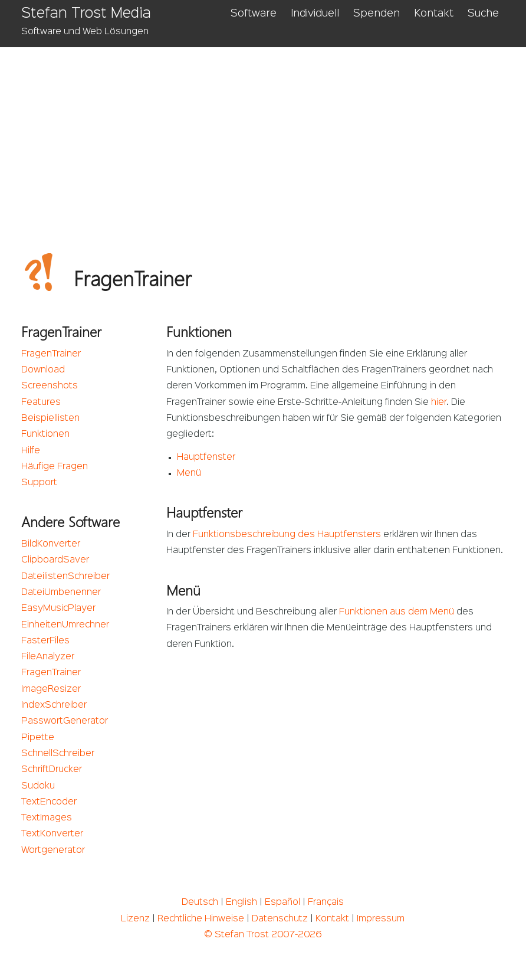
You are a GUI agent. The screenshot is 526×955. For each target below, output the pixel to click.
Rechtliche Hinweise (200, 919)
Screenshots (49, 386)
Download (43, 370)
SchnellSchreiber (57, 754)
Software (254, 13)
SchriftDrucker (51, 770)
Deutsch (200, 902)
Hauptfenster (206, 457)
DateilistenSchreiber (65, 577)
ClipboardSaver (55, 560)
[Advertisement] (263, 135)
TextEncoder (49, 802)
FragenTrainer (51, 354)
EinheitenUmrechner (65, 625)
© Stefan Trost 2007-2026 (262, 935)
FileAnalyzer (47, 657)
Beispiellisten (50, 418)
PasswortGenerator (64, 721)
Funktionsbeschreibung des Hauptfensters (287, 535)
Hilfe (30, 451)
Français (326, 902)
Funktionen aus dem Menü (396, 612)
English (241, 902)
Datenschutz (280, 919)
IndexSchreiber (54, 705)
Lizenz (135, 919)
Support (39, 483)
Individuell (315, 13)
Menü (189, 473)
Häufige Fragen (54, 467)
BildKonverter (50, 544)
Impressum (381, 919)
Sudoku (38, 786)
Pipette (37, 738)
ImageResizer (51, 689)
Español (282, 902)
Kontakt (433, 13)
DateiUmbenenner (61, 592)
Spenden (376, 13)
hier (438, 402)
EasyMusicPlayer (58, 608)
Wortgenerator (53, 850)
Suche (483, 13)
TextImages (46, 818)
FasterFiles (45, 641)
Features (41, 402)
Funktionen (45, 434)
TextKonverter (52, 834)
